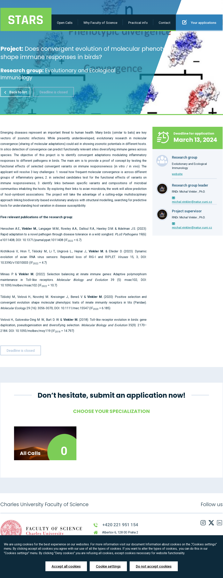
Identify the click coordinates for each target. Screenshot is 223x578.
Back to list (15, 92)
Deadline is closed (54, 92)
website (177, 174)
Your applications (199, 22)
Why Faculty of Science (100, 23)
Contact (164, 23)
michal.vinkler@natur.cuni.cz (192, 202)
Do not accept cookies (154, 566)
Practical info (138, 23)
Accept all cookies (66, 566)
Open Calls (65, 23)
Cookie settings (108, 566)
